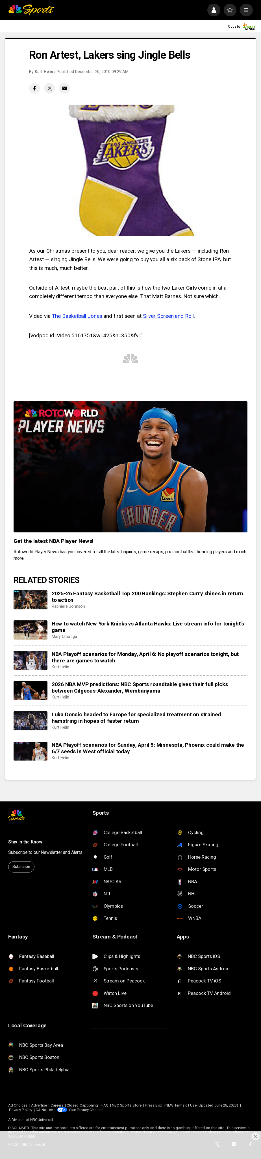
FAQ (104, 1105)
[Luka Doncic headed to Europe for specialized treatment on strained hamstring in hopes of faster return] (30, 720)
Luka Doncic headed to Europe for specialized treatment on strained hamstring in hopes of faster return (136, 717)
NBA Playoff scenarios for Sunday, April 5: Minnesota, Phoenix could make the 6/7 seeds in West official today (148, 748)
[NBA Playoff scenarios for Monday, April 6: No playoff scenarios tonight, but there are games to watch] (30, 660)
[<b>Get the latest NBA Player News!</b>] (130, 467)
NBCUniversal (41, 1120)
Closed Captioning (82, 1105)
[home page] (31, 10)
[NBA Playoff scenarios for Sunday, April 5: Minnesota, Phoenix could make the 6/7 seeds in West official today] (30, 751)
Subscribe (21, 866)
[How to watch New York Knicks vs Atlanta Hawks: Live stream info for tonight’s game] (30, 630)
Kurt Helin (44, 71)
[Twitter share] (49, 88)
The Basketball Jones (77, 316)
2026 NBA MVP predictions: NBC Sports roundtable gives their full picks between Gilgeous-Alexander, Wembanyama (140, 687)
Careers (57, 1105)
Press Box (153, 1105)
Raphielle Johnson (68, 606)
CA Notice (44, 1110)
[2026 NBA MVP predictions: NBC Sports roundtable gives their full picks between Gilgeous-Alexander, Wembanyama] (30, 690)
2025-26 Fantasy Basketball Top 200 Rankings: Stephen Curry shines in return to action (147, 596)
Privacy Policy (20, 1110)
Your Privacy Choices (85, 1110)
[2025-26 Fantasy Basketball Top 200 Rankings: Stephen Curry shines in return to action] (30, 599)
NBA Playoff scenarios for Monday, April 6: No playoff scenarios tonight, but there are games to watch (145, 657)
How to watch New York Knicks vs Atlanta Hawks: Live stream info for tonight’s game (148, 626)
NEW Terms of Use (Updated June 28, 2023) (202, 1105)
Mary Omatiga (64, 636)
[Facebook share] (34, 88)
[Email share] (64, 88)
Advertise (39, 1105)
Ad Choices (18, 1105)
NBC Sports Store (127, 1105)
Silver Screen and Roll (168, 316)
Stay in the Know (25, 842)
